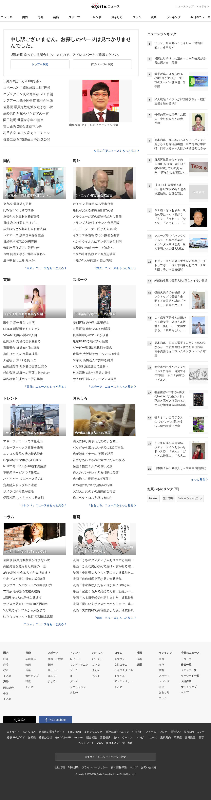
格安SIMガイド (16, 737)
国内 (25, 17)
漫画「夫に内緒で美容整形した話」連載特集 (103, 610)
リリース (186, 659)
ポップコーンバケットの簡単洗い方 (27, 585)
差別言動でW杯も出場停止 (91, 322)
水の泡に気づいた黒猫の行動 (93, 485)
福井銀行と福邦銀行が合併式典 (24, 229)
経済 (5, 664)
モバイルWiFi (63, 737)
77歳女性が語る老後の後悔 (21, 591)
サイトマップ (189, 686)
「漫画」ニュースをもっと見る (114, 618)
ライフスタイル (123, 670)
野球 (50, 664)
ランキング (173, 17)
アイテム (151, 731)
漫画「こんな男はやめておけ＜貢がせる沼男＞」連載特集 (104, 566)
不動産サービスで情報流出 (21, 472)
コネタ (96, 664)
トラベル (119, 675)
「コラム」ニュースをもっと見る (43, 624)
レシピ (139, 737)
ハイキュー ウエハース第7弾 (22, 478)
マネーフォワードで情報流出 (23, 441)
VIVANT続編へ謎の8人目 (20, 335)
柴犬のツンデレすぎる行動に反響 (96, 472)
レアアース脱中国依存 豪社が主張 (28, 100)
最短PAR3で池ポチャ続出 (90, 341)
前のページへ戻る (102, 64)
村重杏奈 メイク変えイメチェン (26, 133)
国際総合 (8, 687)
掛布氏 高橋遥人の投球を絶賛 (93, 360)
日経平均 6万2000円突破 (20, 241)
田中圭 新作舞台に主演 (19, 322)
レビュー (75, 659)
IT (71, 675)
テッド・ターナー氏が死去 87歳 (95, 229)
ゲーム (74, 670)
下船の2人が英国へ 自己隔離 (92, 260)
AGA (100, 742)
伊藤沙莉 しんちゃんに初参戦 (23, 497)
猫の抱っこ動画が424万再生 (92, 478)
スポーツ (74, 17)
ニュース (6, 17)
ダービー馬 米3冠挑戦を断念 (92, 347)
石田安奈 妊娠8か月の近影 (21, 347)
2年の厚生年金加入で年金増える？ (27, 572)
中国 (5, 693)
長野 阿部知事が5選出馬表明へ (24, 254)
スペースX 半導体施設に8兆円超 (27, 87)
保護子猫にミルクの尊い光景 (93, 466)
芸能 (56, 17)
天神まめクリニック (117, 731)
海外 (40, 17)
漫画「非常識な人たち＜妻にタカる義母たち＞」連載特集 (104, 572)
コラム (136, 17)
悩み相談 (91, 737)
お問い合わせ (148, 767)
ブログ (163, 731)
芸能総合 (30, 659)
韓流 (28, 681)
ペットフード (86, 742)
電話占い (175, 731)
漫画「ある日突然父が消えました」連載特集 (103, 597)
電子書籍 (127, 742)
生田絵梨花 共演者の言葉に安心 (25, 366)
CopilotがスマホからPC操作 (22, 460)
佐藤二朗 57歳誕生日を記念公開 (26, 139)
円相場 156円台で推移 (18, 210)
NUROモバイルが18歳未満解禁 (24, 466)
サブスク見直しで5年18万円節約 (25, 604)
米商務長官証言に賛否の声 (21, 247)
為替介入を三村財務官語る (21, 216)
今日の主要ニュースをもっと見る (116, 150)
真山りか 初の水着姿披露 (20, 354)
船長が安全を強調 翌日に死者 (93, 210)
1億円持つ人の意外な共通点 (22, 597)
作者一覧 (186, 664)
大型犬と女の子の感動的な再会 (94, 491)
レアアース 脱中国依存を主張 (23, 235)
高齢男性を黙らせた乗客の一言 (26, 113)
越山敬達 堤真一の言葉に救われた (26, 372)
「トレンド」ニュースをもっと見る (42, 505)
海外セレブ (32, 675)
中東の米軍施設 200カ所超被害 (94, 254)
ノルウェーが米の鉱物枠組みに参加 (97, 216)
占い (116, 737)
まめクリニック (93, 731)
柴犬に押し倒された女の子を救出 (96, 441)
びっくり (97, 659)
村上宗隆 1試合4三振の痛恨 (92, 372)
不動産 (178, 737)
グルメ (74, 681)
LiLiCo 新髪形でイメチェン (21, 328)
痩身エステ (112, 742)
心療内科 (137, 731)
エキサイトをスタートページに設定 (105, 756)
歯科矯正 (190, 737)
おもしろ (116, 17)
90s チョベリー (123, 681)
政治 (5, 670)
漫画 (153, 17)
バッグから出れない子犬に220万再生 (98, 447)
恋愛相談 (105, 737)
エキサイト (202, 6)
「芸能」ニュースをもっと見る (45, 386)
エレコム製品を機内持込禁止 (23, 453)
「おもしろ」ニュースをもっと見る (112, 505)
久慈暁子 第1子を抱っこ (19, 360)
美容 (201, 737)
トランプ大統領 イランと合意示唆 (96, 222)
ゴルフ (52, 675)
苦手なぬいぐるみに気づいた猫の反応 (99, 460)
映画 (28, 664)
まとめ (7, 675)
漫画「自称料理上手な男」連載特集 (97, 578)
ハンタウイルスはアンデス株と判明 (97, 241)
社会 (5, 659)
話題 (139, 664)
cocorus (78, 737)
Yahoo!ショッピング (190, 498)
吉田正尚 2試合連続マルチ (22, 126)
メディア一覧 (189, 670)
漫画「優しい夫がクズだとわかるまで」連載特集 (104, 604)
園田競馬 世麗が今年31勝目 (23, 120)
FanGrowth (74, 731)
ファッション (78, 686)
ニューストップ (184, 6)
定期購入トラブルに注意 (20, 485)
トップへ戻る (40, 64)
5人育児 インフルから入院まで (24, 610)
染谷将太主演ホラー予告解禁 (23, 379)
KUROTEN (29, 731)
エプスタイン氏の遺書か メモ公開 (28, 94)
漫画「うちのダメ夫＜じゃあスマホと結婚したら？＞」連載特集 (104, 560)
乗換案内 (165, 737)
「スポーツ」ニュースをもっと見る (112, 386)
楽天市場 (168, 498)
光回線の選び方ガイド (52, 731)
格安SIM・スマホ (194, 731)
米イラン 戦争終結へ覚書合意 (93, 204)
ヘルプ (185, 692)
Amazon (153, 498)
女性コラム (121, 664)
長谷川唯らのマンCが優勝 (91, 335)
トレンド (95, 17)
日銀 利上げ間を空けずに (20, 222)
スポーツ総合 (55, 659)
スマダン (119, 659)
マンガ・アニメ (79, 664)
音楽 (28, 670)
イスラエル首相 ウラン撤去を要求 (96, 235)
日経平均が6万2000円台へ (22, 81)
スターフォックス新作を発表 (23, 447)
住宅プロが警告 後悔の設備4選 (24, 578)
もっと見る (199, 479)
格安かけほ (45, 737)
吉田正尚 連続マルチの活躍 (91, 328)
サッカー (53, 670)
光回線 (32, 737)
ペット (96, 675)
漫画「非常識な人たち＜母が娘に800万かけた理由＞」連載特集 (104, 585)
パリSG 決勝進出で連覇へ (91, 366)
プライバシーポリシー (95, 767)
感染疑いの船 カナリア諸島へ (93, 247)
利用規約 (73, 767)
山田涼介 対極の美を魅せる (22, 341)
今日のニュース (200, 17)
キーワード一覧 (190, 675)
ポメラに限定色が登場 (18, 491)
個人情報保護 (119, 767)
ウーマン (127, 737)
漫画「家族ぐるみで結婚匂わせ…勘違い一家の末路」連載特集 (104, 591)
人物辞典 (186, 681)
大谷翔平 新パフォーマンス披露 (94, 379)
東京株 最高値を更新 (17, 204)
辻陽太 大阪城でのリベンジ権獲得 (96, 354)
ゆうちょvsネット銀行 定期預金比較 (28, 616)
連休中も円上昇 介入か (19, 260)
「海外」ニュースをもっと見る (114, 268)
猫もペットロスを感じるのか (93, 497)
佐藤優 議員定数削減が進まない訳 (28, 107)
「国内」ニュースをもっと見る (45, 268)
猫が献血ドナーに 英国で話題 (93, 453)
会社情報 (60, 767)
